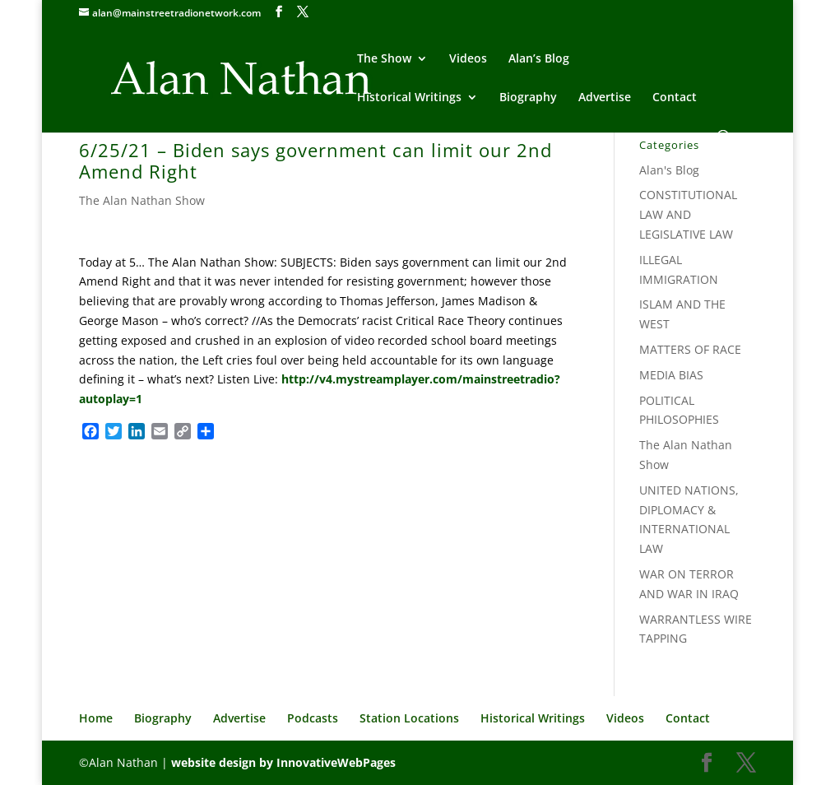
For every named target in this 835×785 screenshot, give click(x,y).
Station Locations (409, 718)
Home (96, 718)
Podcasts (312, 718)
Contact (674, 98)
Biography (528, 98)
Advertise (604, 98)
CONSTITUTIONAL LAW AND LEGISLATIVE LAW (688, 214)
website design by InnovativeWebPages (283, 762)
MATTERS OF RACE (690, 349)
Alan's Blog (669, 170)
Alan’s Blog (538, 59)
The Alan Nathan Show (142, 200)
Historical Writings (409, 98)
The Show (384, 59)
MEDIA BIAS (671, 375)
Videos (468, 59)
